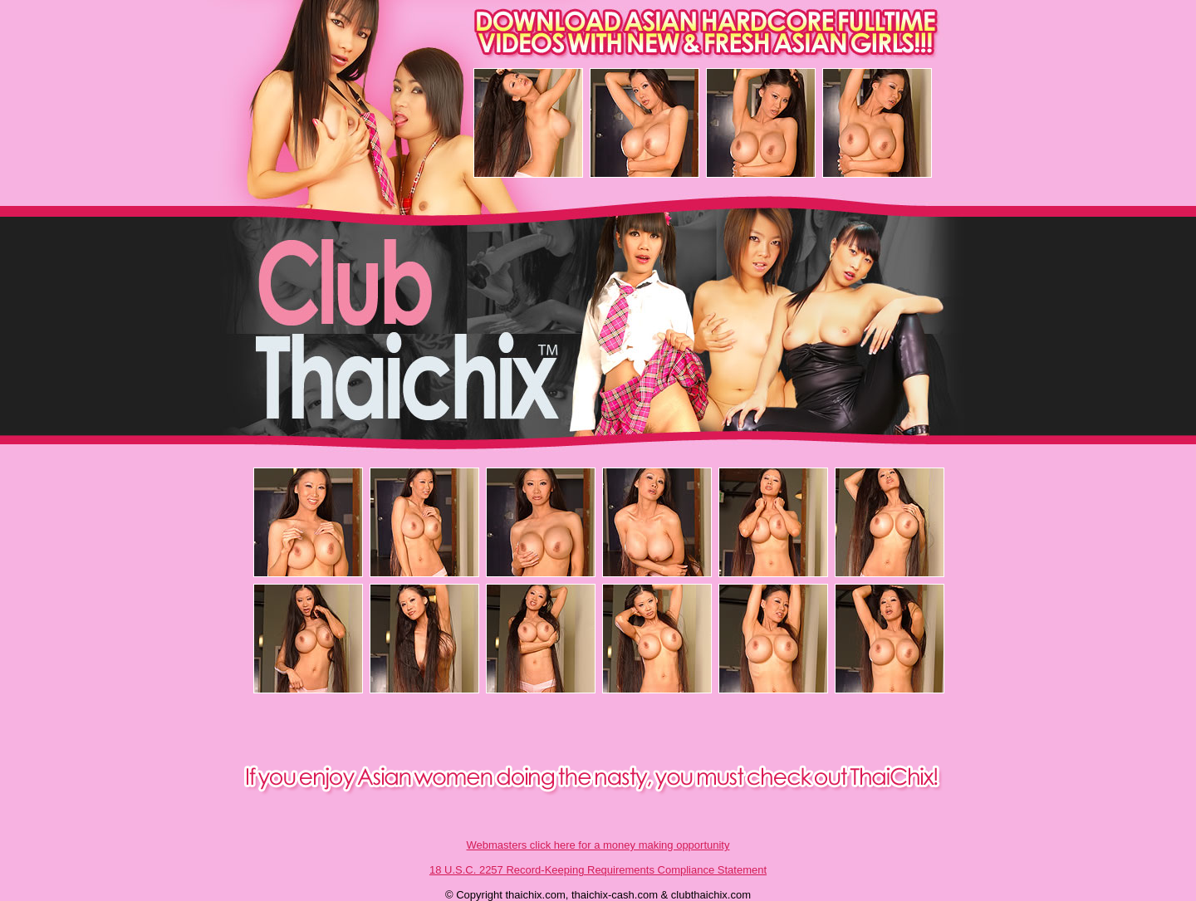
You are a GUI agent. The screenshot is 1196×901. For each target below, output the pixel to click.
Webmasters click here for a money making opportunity (598, 845)
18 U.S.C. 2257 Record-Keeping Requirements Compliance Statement (598, 870)
